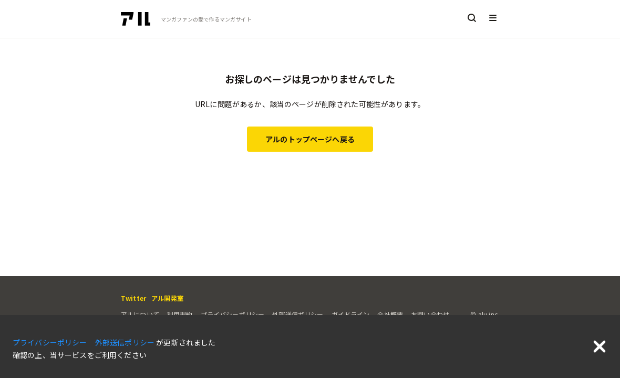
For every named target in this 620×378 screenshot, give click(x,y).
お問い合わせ (430, 314)
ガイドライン (351, 314)
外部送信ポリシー (297, 314)
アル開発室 (167, 297)
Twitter (133, 297)
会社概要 (390, 314)
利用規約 (180, 314)
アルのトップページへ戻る (310, 139)
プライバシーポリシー (233, 314)
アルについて (140, 314)
